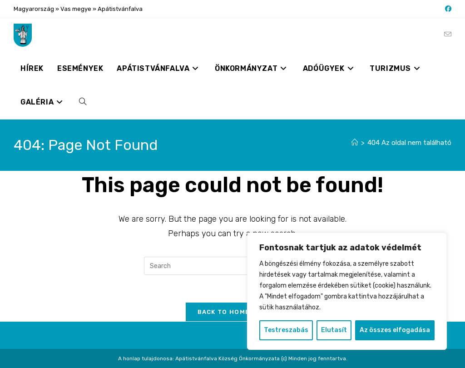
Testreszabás (286, 330)
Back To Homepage (233, 311)
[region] (347, 291)
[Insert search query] (232, 266)
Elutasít (334, 330)
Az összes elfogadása (395, 330)
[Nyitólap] (354, 143)
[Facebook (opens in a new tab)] (446, 9)
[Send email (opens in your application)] (447, 34)
